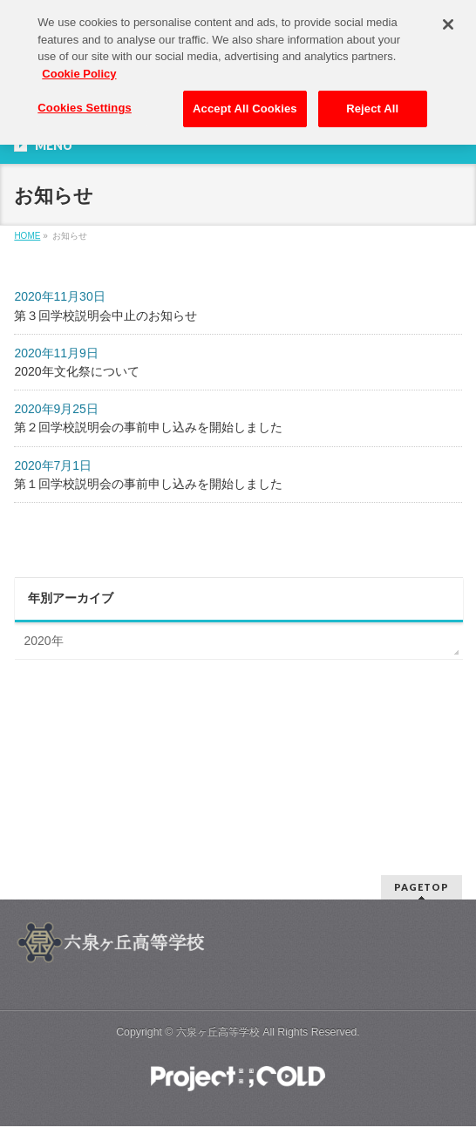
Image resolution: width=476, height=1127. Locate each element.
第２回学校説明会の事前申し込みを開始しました (148, 427)
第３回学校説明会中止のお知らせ (105, 315)
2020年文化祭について (76, 371)
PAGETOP (421, 887)
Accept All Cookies (245, 103)
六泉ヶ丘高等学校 (218, 1032)
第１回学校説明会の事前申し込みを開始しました (148, 484)
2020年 (43, 641)
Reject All (372, 103)
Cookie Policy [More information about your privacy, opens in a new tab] (79, 67)
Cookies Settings (84, 102)
